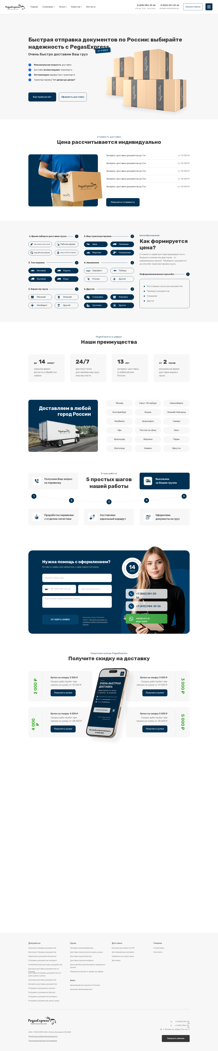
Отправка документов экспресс (42, 960)
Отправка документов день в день (43, 1001)
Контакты (91, 7)
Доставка (116, 960)
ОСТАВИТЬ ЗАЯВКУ (60, 619)
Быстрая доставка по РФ (123, 948)
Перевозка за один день (123, 956)
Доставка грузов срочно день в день (86, 952)
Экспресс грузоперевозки (81, 948)
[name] (77, 578)
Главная (34, 7)
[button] (193, 6)
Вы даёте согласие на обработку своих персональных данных (95, 622)
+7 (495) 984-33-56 (148, 606)
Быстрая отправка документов (42, 952)
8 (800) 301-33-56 (170, 5)
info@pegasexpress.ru (169, 8)
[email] (95, 589)
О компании (47, 7)
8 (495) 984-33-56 (146, 5)
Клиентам (75, 7)
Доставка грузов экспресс (82, 960)
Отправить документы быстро (41, 992)
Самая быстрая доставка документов (45, 965)
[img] (208, 6)
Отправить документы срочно (41, 988)
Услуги (62, 7)
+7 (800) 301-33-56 (182, 1022)
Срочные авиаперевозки (81, 989)
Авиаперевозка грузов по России (85, 985)
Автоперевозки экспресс (123, 952)
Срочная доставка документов (42, 980)
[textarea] (77, 602)
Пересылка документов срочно (42, 956)
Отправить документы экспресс (42, 996)
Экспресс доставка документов (42, 984)
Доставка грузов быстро (81, 956)
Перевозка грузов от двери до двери (86, 971)
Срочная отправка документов (42, 948)
